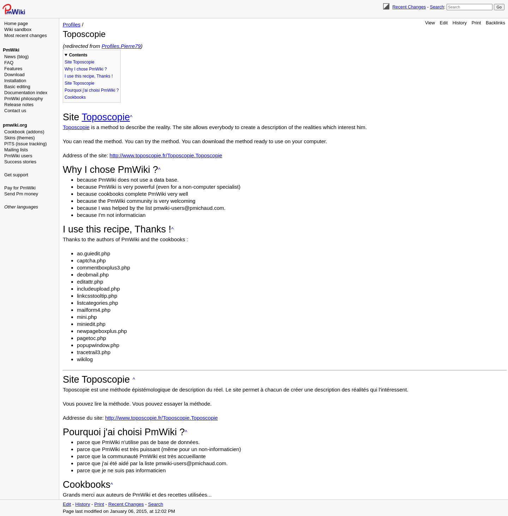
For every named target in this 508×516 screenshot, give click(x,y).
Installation (15, 80)
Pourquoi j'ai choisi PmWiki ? (92, 90)
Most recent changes (25, 35)
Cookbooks (75, 97)
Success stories (20, 161)
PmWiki (11, 50)
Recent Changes (409, 7)
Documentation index (25, 92)
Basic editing (17, 86)
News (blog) (16, 56)
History (460, 22)
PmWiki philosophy (23, 98)
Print (476, 22)
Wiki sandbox (17, 29)
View (430, 22)
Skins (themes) (19, 137)
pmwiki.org (15, 125)
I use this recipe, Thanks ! (89, 76)
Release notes (19, 104)
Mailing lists (16, 149)
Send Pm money (21, 193)
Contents (78, 55)
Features (13, 68)
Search (437, 7)
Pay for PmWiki (20, 187)
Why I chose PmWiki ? (86, 69)
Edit (444, 22)
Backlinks (495, 22)
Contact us (15, 110)
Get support (16, 174)
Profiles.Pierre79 (121, 46)
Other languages (21, 207)
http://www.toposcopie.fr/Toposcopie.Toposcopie (166, 155)
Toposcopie (106, 117)
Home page (16, 23)
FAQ (8, 62)
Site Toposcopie (80, 62)
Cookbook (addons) (24, 131)
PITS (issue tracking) (25, 143)
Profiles (71, 25)
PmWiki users (18, 155)
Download (14, 74)
